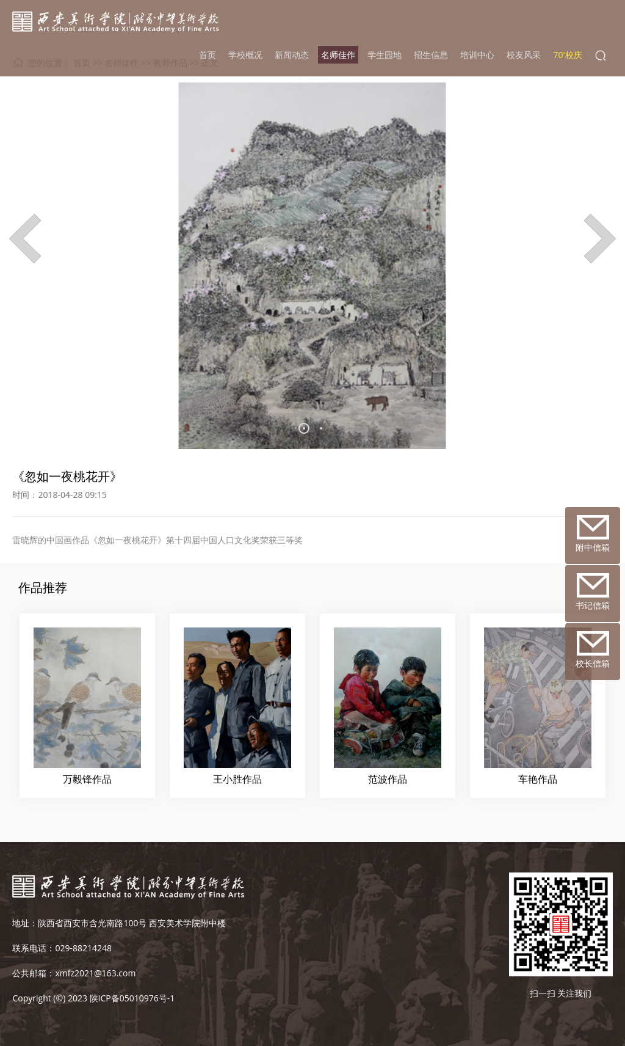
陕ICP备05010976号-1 (132, 998)
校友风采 (524, 54)
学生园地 (384, 54)
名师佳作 (338, 54)
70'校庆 (567, 54)
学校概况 (245, 54)
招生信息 (431, 54)
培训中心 (477, 54)
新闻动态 (292, 54)
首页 (207, 54)
